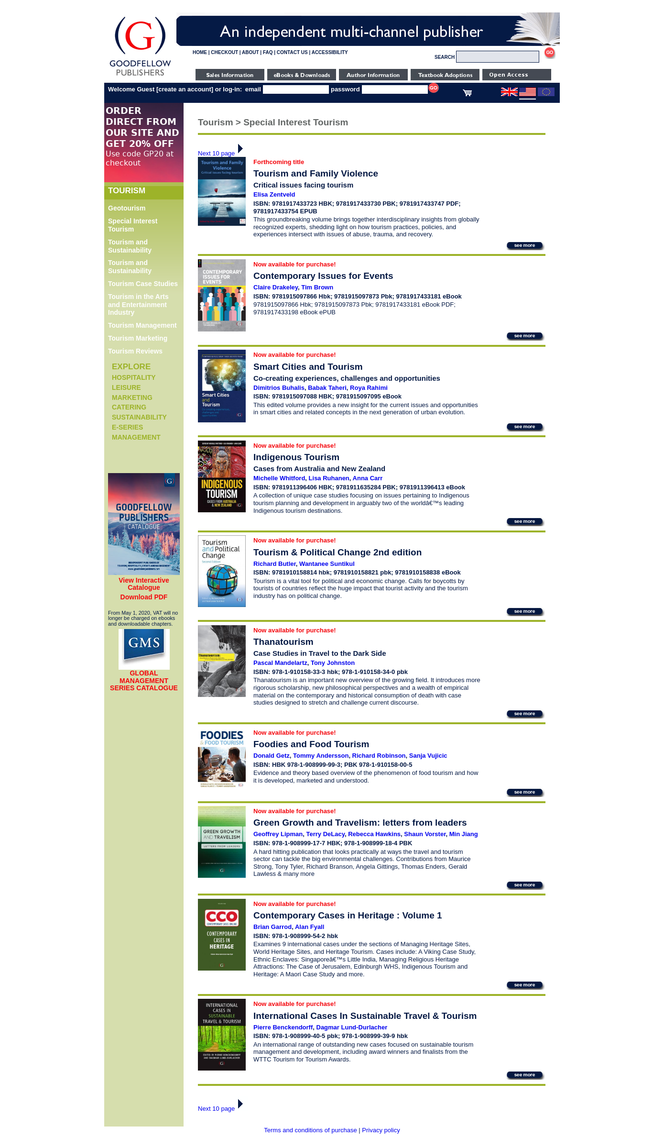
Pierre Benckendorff (283, 1027)
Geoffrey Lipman (278, 834)
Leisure (126, 387)
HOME (200, 52)
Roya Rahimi (369, 387)
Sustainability (139, 417)
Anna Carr (368, 478)
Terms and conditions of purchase (310, 1130)
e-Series (127, 427)
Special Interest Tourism (133, 225)
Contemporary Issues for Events (323, 276)
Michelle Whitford (279, 478)
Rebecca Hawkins (374, 834)
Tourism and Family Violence (315, 173)
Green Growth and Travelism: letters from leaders (360, 823)
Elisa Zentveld (274, 194)
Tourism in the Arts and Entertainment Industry (138, 305)
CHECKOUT (224, 52)
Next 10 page (223, 153)
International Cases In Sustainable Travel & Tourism (365, 1016)
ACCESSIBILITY (330, 52)
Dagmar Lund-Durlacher (352, 1027)
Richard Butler (274, 563)
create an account (184, 89)
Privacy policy (381, 1130)
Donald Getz (271, 755)
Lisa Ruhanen (329, 478)
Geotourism (127, 208)
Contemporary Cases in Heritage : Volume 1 (347, 915)
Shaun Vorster (425, 834)
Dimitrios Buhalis (279, 387)
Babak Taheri (327, 387)
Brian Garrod (272, 926)
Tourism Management (142, 325)
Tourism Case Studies (143, 283)
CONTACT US (292, 52)
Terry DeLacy (325, 834)
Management (136, 437)
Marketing (132, 397)
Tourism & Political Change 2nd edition (337, 552)
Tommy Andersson (320, 755)
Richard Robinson (379, 755)
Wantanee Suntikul (327, 563)
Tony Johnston (333, 662)
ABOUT (250, 52)
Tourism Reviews (135, 351)
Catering (129, 407)
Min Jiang (463, 834)
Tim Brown (317, 287)
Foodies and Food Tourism (311, 744)
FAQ (268, 52)
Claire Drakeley (275, 287)
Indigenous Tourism (296, 457)
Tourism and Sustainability (130, 246)
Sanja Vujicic (428, 755)
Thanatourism (283, 642)
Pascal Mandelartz (280, 662)
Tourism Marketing (137, 338)
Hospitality (134, 377)
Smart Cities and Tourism (308, 367)
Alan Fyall (309, 926)
